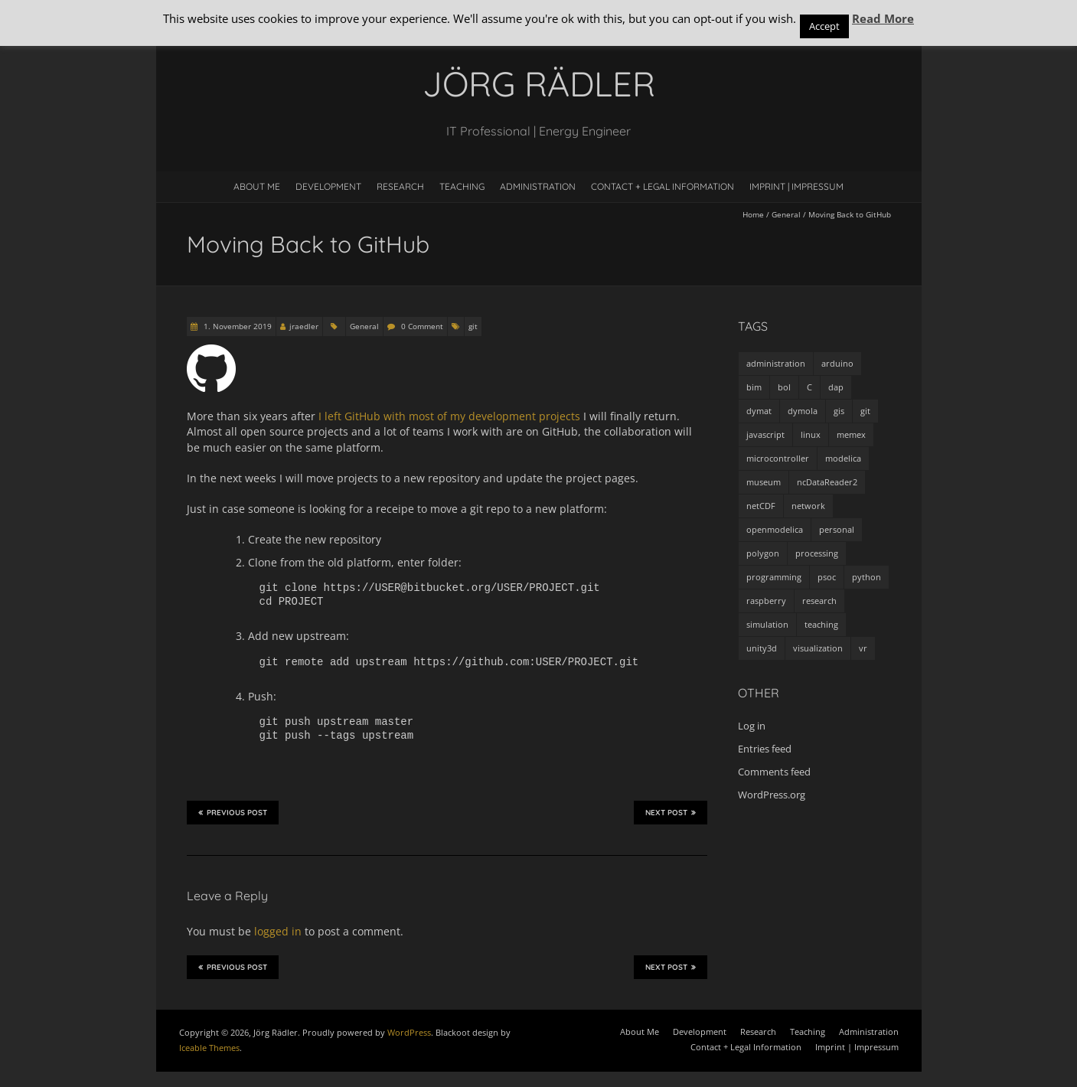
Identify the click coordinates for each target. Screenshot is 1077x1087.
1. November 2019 (236, 326)
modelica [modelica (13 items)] (843, 458)
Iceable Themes (209, 1047)
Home (753, 214)
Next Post (670, 812)
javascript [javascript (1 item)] (765, 434)
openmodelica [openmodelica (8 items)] (774, 529)
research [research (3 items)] (819, 600)
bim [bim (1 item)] (754, 387)
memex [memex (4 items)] (851, 434)
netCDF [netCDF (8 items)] (760, 505)
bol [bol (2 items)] (784, 387)
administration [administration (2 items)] (775, 363)
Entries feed (764, 749)
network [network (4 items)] (808, 505)
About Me (256, 186)
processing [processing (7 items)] (816, 553)
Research (400, 186)
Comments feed (774, 772)
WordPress (409, 1032)
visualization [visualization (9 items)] (818, 648)
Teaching (462, 186)
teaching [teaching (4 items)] (821, 624)
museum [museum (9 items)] (763, 482)
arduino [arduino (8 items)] (837, 363)
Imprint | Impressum (796, 186)
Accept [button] (824, 26)
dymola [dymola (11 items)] (803, 410)
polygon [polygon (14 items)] (762, 553)
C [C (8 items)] (809, 387)
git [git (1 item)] (865, 410)
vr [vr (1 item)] (863, 648)
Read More (883, 18)
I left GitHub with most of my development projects (449, 416)
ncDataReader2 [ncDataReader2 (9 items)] (827, 482)
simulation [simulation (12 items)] (767, 624)
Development (328, 186)
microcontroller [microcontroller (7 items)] (777, 458)
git (473, 326)
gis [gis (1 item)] (839, 410)
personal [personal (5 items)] (836, 529)
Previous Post (232, 812)
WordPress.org (771, 794)
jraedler (303, 326)
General (786, 214)
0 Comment (422, 326)
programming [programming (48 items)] (773, 577)
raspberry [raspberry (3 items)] (766, 600)
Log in (751, 726)
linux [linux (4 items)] (811, 434)
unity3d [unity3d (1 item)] (761, 648)
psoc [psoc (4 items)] (827, 577)
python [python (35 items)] (866, 577)
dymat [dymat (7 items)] (759, 410)
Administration (538, 186)
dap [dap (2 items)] (836, 387)
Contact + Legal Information (662, 186)
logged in (278, 931)
